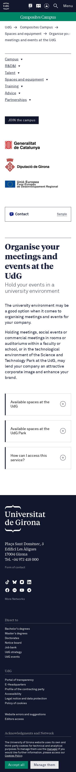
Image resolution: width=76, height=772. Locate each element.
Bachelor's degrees (17, 628)
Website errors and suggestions (25, 714)
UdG (8, 27)
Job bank (11, 647)
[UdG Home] (6, 6)
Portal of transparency (19, 680)
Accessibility (13, 694)
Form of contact (15, 567)
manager (52, 749)
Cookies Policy (13, 756)
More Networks (15, 599)
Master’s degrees (16, 633)
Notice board (13, 642)
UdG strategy (13, 652)
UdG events (12, 656)
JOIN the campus (21, 120)
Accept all (16, 765)
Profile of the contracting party (24, 689)
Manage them (44, 765)
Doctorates (12, 638)
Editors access (14, 719)
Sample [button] (62, 213)
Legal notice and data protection (26, 698)
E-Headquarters (15, 684)
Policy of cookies (16, 703)
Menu (68, 6)
